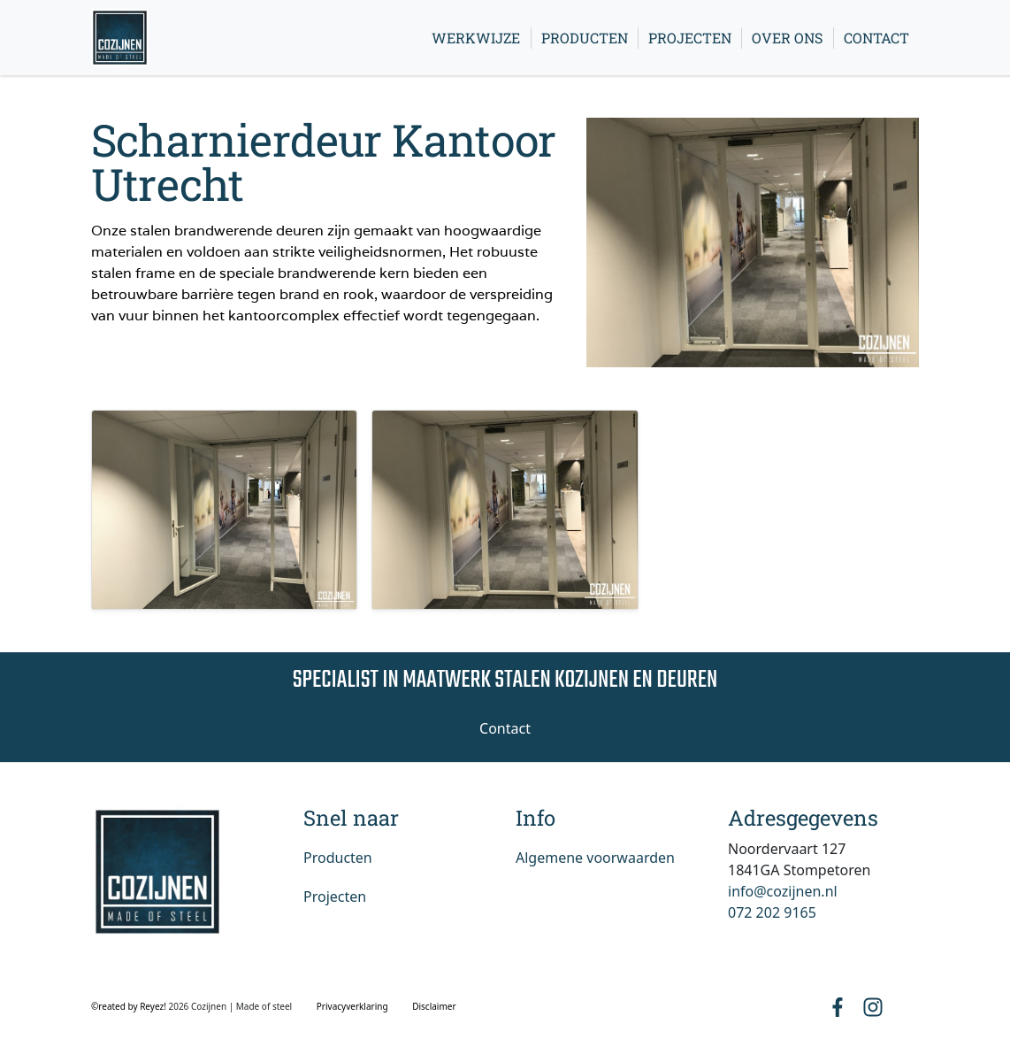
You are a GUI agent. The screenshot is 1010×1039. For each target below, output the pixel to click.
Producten (584, 37)
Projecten (689, 37)
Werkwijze (476, 37)
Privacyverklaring (352, 1006)
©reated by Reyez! (129, 1006)
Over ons (787, 37)
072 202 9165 (772, 912)
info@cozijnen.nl (783, 891)
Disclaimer (433, 1006)
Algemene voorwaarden (595, 857)
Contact (876, 37)
